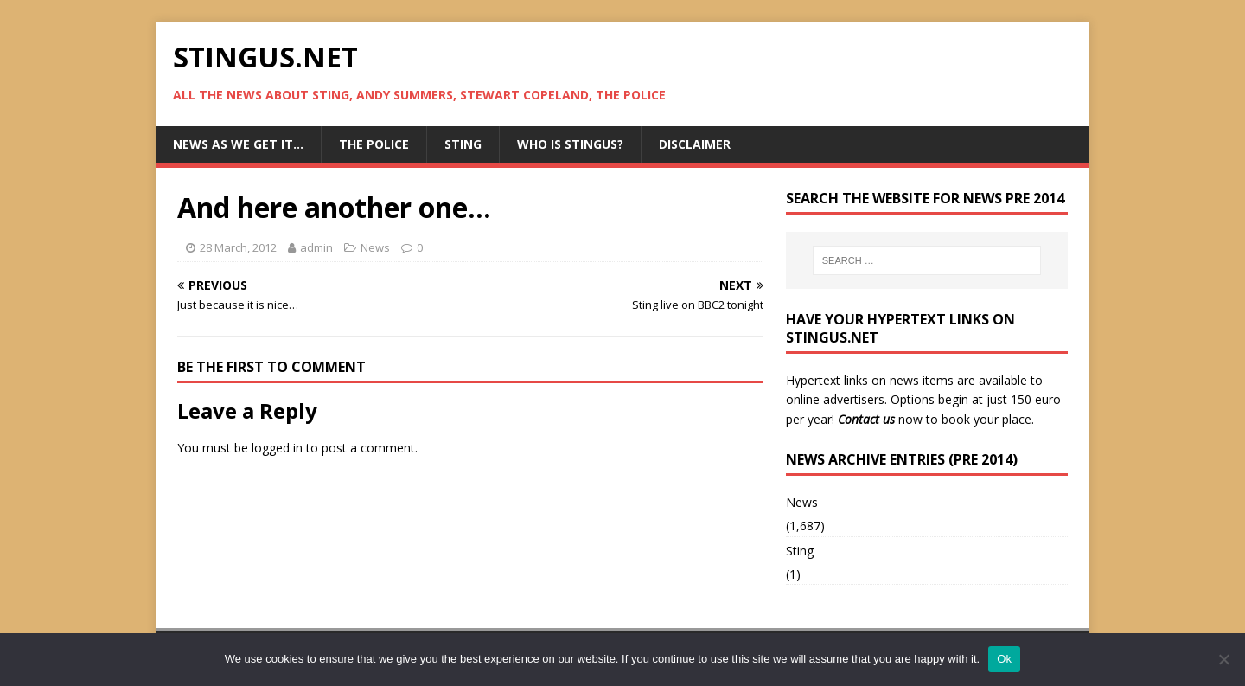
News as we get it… (238, 144)
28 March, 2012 (238, 247)
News (375, 247)
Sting (463, 144)
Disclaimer (695, 144)
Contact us (866, 419)
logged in (277, 447)
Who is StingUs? (570, 144)
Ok (1004, 658)
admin (316, 247)
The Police (374, 144)
